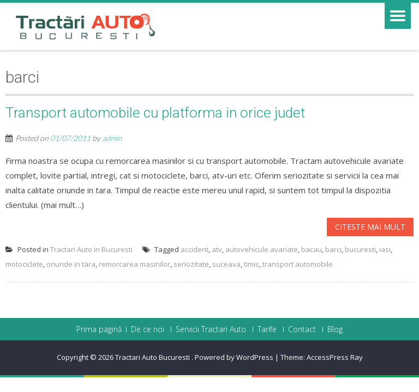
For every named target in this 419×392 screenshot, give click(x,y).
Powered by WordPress (234, 357)
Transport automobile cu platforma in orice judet (155, 113)
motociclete (24, 264)
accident (194, 249)
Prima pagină (99, 329)
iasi (385, 249)
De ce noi (147, 329)
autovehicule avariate (261, 249)
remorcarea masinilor (134, 264)
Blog (335, 329)
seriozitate (191, 264)
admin (112, 138)
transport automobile (297, 264)
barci (333, 249)
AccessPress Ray (335, 357)
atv (217, 249)
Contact (302, 329)
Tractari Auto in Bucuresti (91, 249)
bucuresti (360, 249)
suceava (226, 264)
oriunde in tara (70, 264)
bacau (311, 249)
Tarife (267, 329)
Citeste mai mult (370, 227)
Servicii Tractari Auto (211, 329)
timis (251, 264)
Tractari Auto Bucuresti (153, 357)
